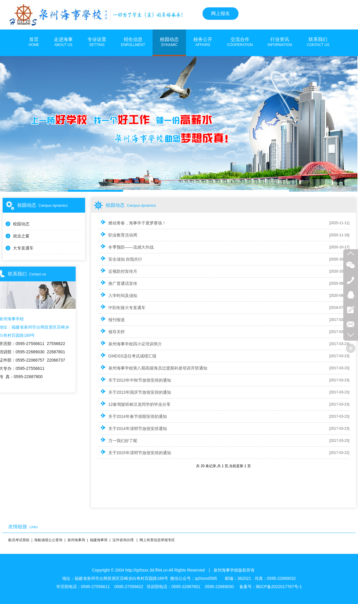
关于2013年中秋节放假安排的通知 (134, 380)
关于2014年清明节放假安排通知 (132, 428)
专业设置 (96, 42)
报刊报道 (111, 319)
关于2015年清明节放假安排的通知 (134, 452)
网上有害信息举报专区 (157, 540)
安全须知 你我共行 (120, 259)
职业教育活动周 (117, 234)
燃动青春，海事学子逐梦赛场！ (132, 222)
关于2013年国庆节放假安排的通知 (134, 392)
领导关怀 (111, 331)
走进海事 (63, 42)
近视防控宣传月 (117, 271)
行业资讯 (280, 42)
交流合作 (240, 42)
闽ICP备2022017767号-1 (279, 586)
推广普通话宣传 (117, 283)
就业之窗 (21, 236)
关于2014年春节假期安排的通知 (132, 416)
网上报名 (220, 13)
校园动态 (169, 42)
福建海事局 (98, 540)
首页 (34, 42)
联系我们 (318, 42)
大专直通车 (23, 248)
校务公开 (202, 42)
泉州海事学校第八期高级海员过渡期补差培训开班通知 (152, 367)
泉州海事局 (76, 540)
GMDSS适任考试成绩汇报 (127, 355)
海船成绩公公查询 (48, 540)
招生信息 (133, 42)
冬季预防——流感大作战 (126, 247)
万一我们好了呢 (117, 440)
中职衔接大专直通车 (121, 307)
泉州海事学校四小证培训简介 (130, 343)
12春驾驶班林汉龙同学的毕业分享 (134, 404)
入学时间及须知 (117, 295)
